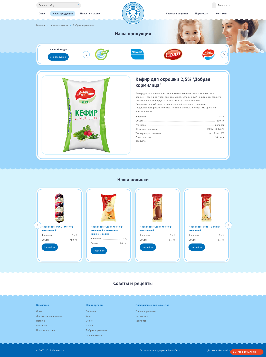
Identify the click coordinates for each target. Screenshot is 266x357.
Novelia (90, 325)
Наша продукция (59, 25)
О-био (89, 320)
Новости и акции (45, 330)
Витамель (91, 311)
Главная (40, 25)
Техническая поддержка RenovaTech (160, 350)
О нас (39, 311)
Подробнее (49, 247)
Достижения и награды (49, 315)
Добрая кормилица (96, 330)
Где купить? (142, 315)
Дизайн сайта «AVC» (218, 350)
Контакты (141, 320)
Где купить (224, 5)
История (40, 320)
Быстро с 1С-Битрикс (244, 352)
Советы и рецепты (146, 311)
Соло (88, 315)
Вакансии (41, 325)
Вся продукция (58, 56)
